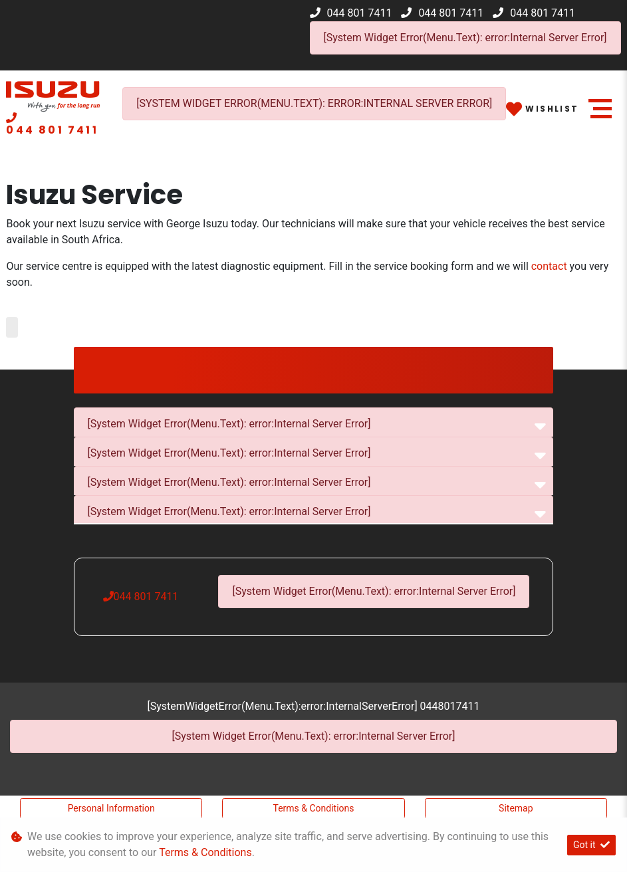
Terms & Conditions (313, 808)
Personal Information (111, 808)
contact (549, 266)
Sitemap (516, 808)
